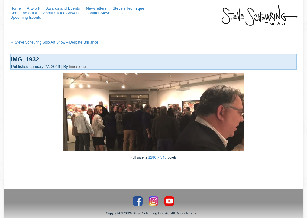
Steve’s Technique (128, 8)
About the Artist (23, 13)
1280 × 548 (157, 157)
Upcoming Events (25, 17)
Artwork (33, 8)
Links (120, 13)
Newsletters (96, 8)
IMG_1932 (25, 59)
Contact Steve (98, 13)
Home (15, 8)
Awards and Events (63, 8)
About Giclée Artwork (61, 13)
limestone (77, 66)
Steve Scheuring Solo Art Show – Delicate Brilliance (54, 42)
